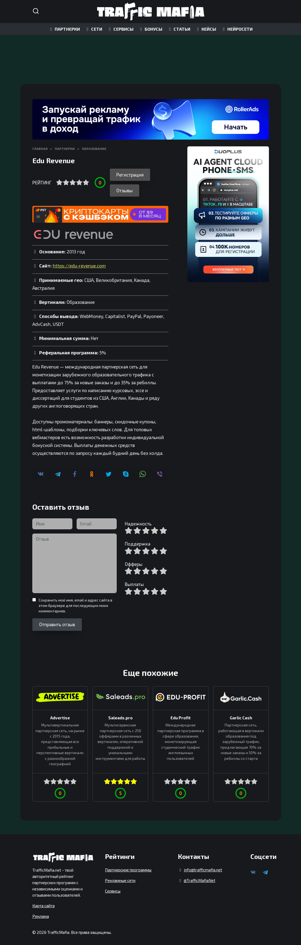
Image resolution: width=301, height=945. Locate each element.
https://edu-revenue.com (79, 262)
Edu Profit (180, 713)
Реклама (40, 912)
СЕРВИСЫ (120, 29)
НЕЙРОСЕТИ (237, 29)
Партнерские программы (128, 866)
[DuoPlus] (228, 214)
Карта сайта (43, 901)
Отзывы (124, 186)
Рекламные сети (120, 876)
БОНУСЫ (150, 29)
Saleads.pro (120, 713)
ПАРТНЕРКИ (64, 29)
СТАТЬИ (178, 29)
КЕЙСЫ (205, 29)
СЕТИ (93, 29)
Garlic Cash (241, 713)
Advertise (60, 713)
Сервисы (112, 887)
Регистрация (130, 174)
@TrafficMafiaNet (199, 876)
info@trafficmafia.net (203, 866)
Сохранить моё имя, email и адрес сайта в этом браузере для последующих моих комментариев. (75, 602)
